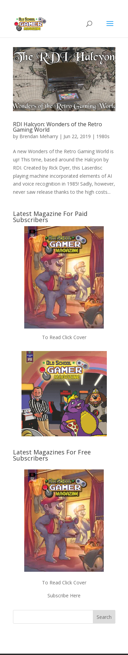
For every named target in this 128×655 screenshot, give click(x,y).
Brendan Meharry (38, 136)
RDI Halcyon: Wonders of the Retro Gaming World (57, 126)
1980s (103, 136)
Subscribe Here (64, 595)
